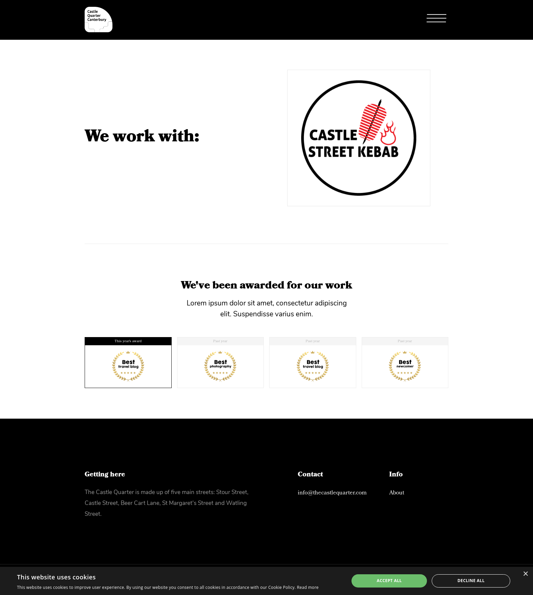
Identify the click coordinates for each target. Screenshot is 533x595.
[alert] (266, 581)
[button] (436, 20)
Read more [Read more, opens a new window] (308, 587)
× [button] (525, 574)
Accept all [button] (389, 580)
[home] (99, 19)
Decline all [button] (471, 580)
